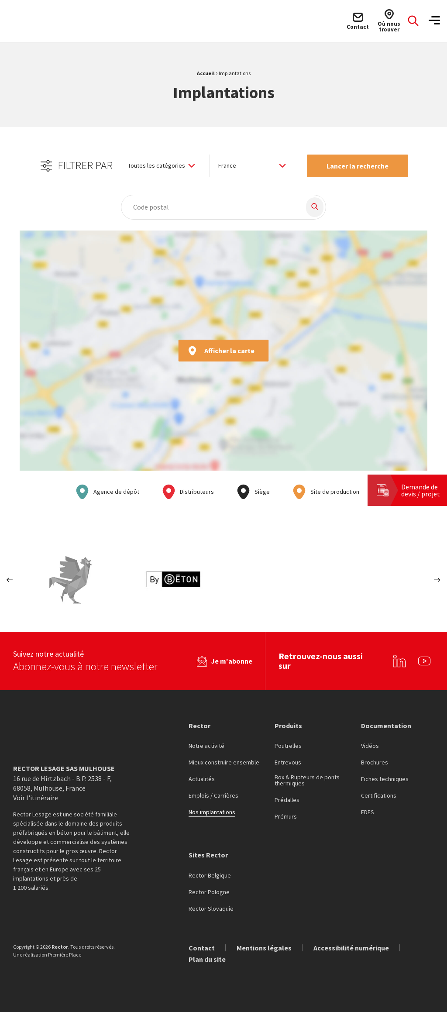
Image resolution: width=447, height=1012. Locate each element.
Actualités (202, 778)
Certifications (378, 795)
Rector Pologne (209, 891)
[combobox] (208, 207)
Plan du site (207, 958)
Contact (202, 947)
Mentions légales (264, 947)
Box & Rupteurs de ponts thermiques (307, 780)
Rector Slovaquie (211, 908)
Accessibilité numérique (351, 947)
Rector (199, 724)
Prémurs (286, 816)
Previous (9, 580)
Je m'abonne (231, 660)
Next (437, 580)
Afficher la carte (221, 350)
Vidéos (370, 745)
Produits (288, 724)
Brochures (374, 762)
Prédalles (287, 799)
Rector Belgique (210, 874)
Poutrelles (288, 745)
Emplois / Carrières (213, 795)
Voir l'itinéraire (35, 797)
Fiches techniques (385, 778)
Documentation (386, 724)
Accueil (206, 73)
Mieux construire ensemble (224, 762)
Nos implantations (212, 812)
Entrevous (288, 762)
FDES (367, 812)
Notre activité (206, 745)
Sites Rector (208, 854)
